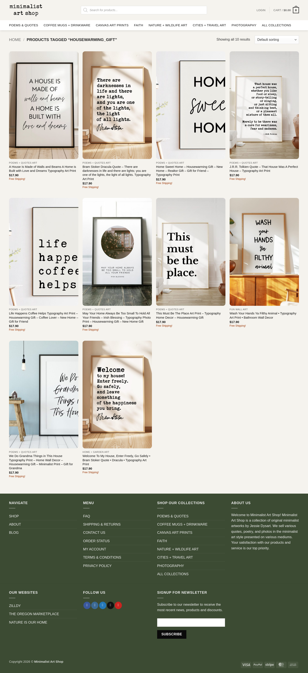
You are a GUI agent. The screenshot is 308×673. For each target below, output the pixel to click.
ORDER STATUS (96, 541)
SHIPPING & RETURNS (102, 524)
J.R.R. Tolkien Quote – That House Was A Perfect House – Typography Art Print (264, 168)
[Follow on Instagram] (94, 605)
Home (15, 39)
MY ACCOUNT (94, 549)
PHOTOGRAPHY (244, 25)
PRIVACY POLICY (97, 566)
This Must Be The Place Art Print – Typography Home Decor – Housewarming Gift (188, 315)
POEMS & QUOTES (23, 25)
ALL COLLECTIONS (276, 25)
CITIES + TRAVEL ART (209, 25)
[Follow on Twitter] (102, 605)
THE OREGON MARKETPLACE (34, 614)
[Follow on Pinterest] (118, 605)
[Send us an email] (110, 605)
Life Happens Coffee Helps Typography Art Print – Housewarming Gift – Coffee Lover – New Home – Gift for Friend (43, 317)
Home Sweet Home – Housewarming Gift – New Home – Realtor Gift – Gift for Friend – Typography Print (189, 171)
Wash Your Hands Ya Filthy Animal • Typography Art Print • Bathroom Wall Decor (263, 315)
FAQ (86, 516)
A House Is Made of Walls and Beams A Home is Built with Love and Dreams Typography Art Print (42, 168)
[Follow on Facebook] (87, 605)
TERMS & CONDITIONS (102, 557)
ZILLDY (15, 606)
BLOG (14, 532)
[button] (286, 10)
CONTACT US (94, 532)
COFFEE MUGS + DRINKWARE (66, 25)
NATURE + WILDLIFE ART (168, 25)
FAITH (138, 25)
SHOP (14, 516)
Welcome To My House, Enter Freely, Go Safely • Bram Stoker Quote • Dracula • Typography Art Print (116, 460)
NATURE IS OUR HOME (28, 622)
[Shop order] (277, 40)
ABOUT (15, 524)
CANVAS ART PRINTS (112, 25)
